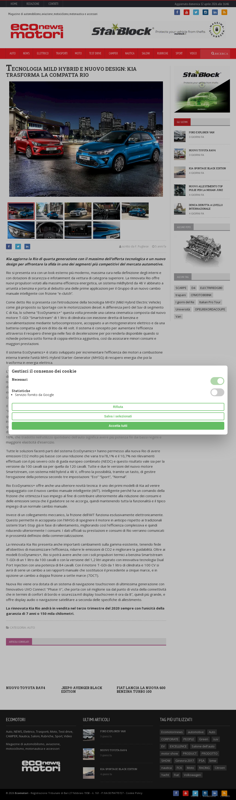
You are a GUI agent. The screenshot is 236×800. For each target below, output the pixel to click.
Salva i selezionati (118, 416)
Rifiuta (118, 407)
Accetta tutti (118, 426)
